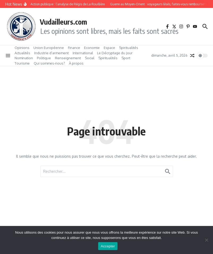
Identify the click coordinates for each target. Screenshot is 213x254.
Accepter (108, 246)
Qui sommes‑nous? (49, 63)
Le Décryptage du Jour (115, 53)
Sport (125, 58)
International (83, 53)
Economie (92, 48)
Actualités (22, 53)
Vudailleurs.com (63, 21)
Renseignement (68, 58)
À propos (76, 63)
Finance (74, 48)
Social (89, 58)
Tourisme (22, 63)
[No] (206, 240)
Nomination (24, 58)
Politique (44, 58)
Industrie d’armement (51, 53)
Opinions (22, 48)
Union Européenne (48, 48)
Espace (109, 48)
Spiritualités (128, 48)
